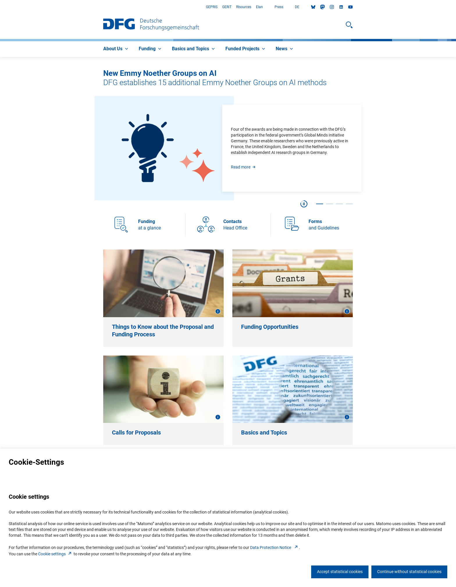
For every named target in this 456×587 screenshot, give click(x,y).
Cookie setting (55, 554)
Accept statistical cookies (340, 571)
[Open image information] (218, 311)
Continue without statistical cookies (409, 571)
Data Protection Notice (274, 547)
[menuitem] (116, 49)
